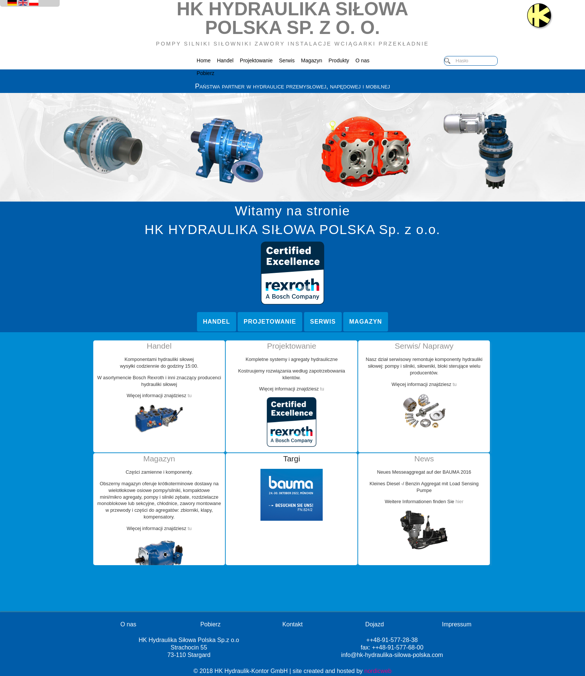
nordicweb (378, 671)
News (424, 458)
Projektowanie (256, 60)
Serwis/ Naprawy (424, 346)
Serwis (287, 60)
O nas (362, 60)
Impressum (456, 624)
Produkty (339, 60)
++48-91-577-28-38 (392, 640)
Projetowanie (270, 321)
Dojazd (374, 624)
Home (203, 60)
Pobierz (205, 73)
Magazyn (311, 60)
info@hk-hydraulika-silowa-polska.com (392, 655)
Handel (225, 60)
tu (189, 395)
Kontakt (292, 624)
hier (459, 501)
